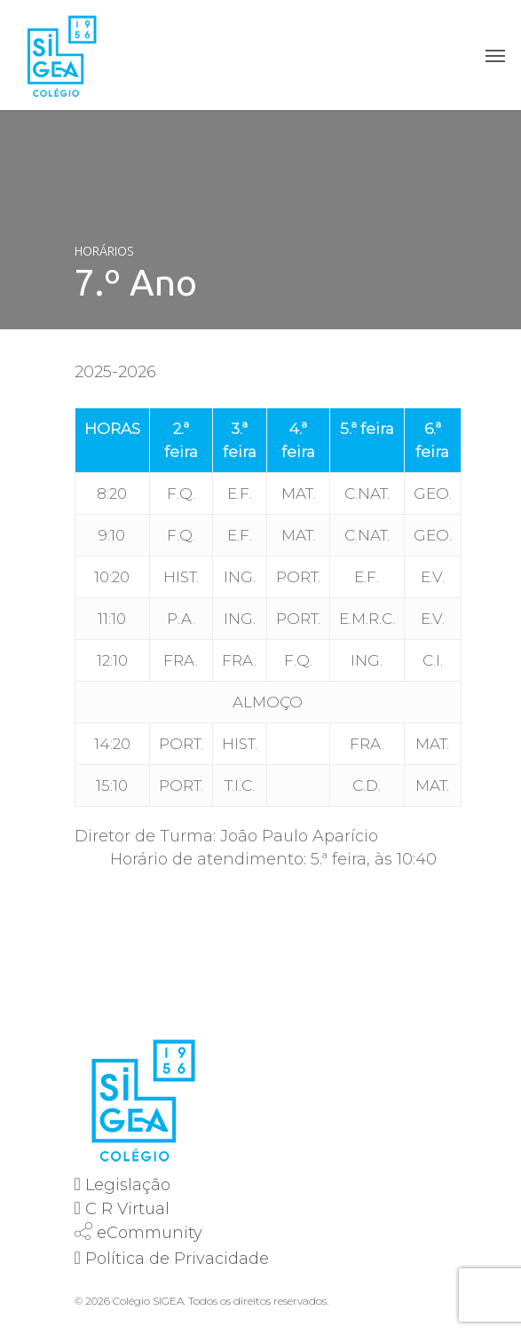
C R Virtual (127, 1209)
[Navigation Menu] (495, 55)
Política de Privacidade (177, 1258)
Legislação (127, 1185)
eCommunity (149, 1233)
